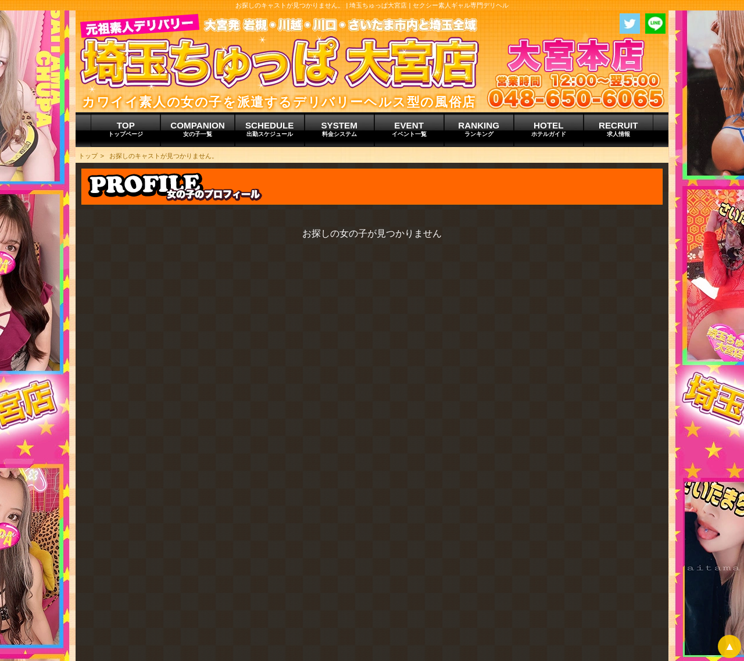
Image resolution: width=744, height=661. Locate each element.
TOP (126, 129)
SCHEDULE (270, 129)
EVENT (409, 129)
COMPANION (197, 129)
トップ (88, 155)
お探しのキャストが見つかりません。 (163, 155)
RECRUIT (618, 129)
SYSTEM (339, 129)
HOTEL (549, 129)
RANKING (479, 129)
